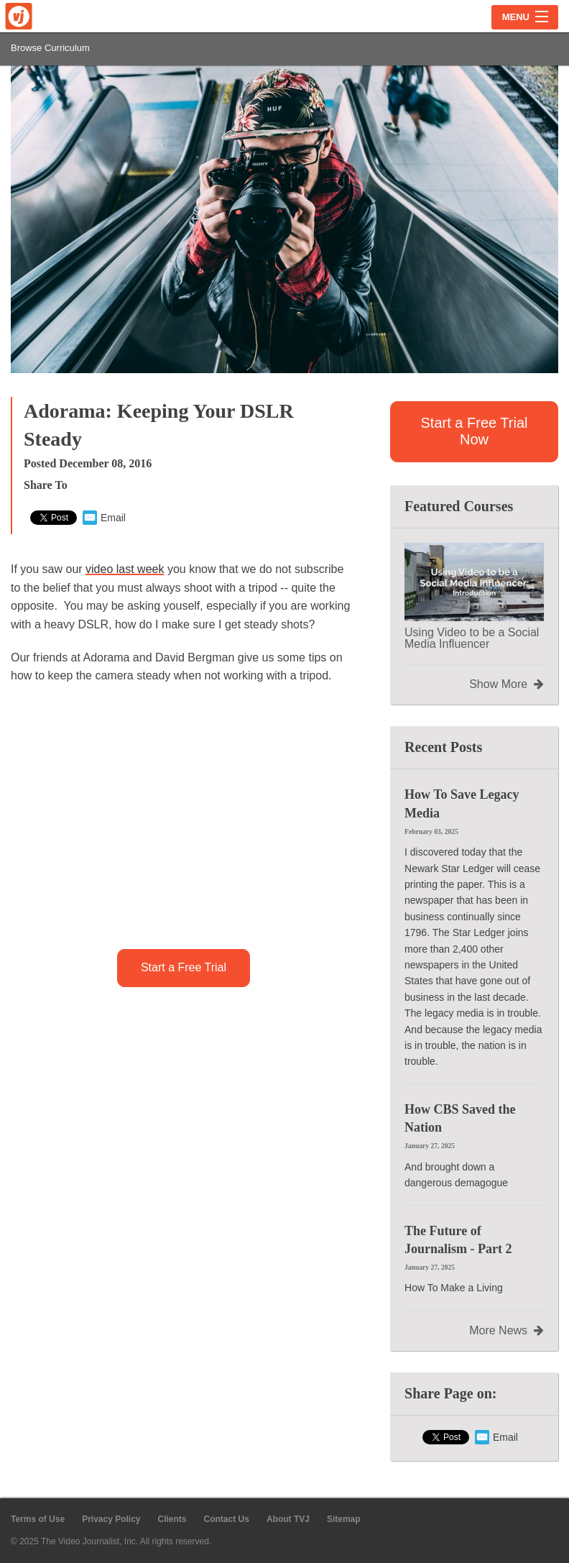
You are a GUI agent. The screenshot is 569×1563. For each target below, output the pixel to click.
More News (506, 1331)
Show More (506, 684)
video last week (124, 569)
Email (104, 517)
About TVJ (288, 1519)
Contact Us (226, 1519)
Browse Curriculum (50, 47)
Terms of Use (38, 1519)
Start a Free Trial (183, 967)
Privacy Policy (111, 1519)
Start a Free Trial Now (474, 431)
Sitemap (344, 1519)
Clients (172, 1519)
